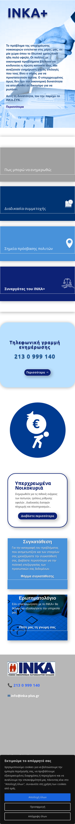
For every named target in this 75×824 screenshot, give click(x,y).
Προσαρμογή (37, 806)
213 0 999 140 (34, 356)
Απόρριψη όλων (37, 816)
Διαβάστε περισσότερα (37, 516)
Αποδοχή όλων (38, 797)
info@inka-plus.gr (25, 696)
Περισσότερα (15, 106)
